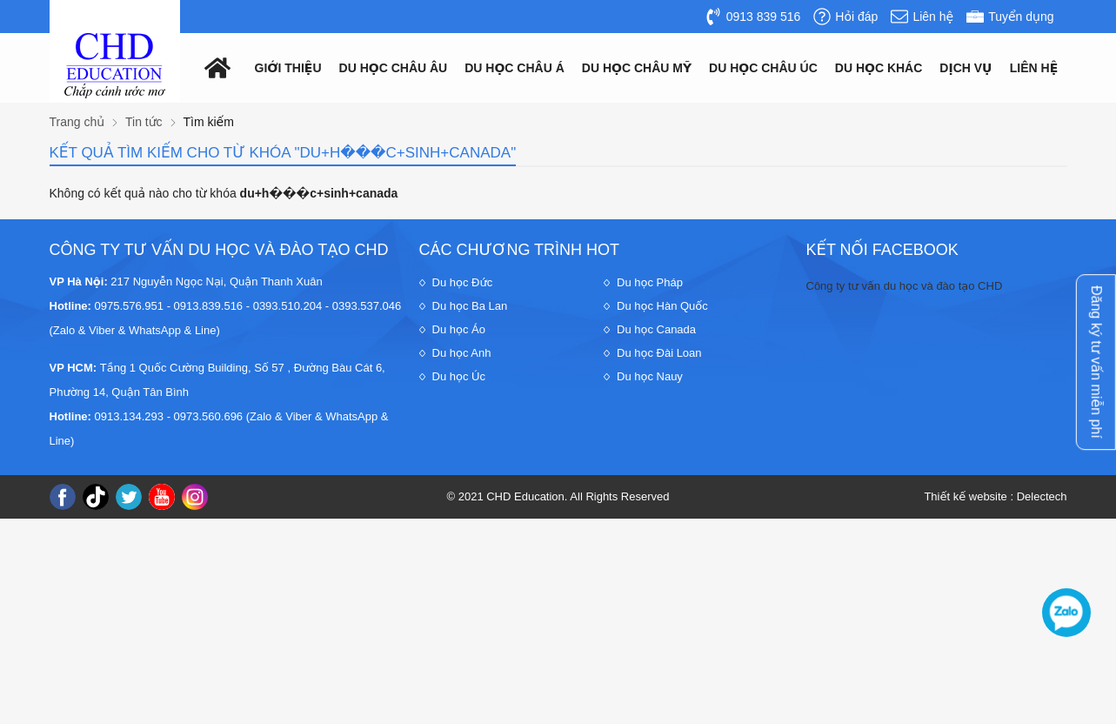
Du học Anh (461, 352)
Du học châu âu (393, 68)
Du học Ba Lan (470, 305)
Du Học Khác (879, 68)
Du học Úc (458, 376)
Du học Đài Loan (659, 352)
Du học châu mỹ (637, 68)
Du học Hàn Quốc (662, 305)
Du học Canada (656, 329)
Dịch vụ (965, 68)
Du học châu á (514, 68)
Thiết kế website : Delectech (995, 496)
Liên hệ (1034, 68)
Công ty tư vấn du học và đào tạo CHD (904, 285)
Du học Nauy (650, 376)
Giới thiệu (288, 68)
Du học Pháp (650, 282)
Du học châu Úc (763, 68)
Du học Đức (462, 282)
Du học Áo (458, 329)
